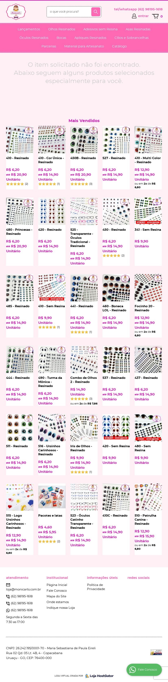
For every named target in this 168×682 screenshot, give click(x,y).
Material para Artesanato (84, 46)
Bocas (61, 37)
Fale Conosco (57, 590)
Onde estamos (58, 602)
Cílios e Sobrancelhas (132, 37)
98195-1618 (150, 9)
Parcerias (48, 46)
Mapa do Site (56, 596)
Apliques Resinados (90, 37)
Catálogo (119, 46)
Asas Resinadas (138, 29)
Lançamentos (29, 29)
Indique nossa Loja (61, 607)
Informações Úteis (102, 577)
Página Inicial (57, 585)
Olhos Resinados (61, 29)
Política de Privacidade (96, 587)
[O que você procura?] (95, 11)
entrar (143, 16)
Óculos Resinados (34, 37)
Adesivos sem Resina (100, 29)
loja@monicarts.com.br (23, 589)
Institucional (57, 577)
